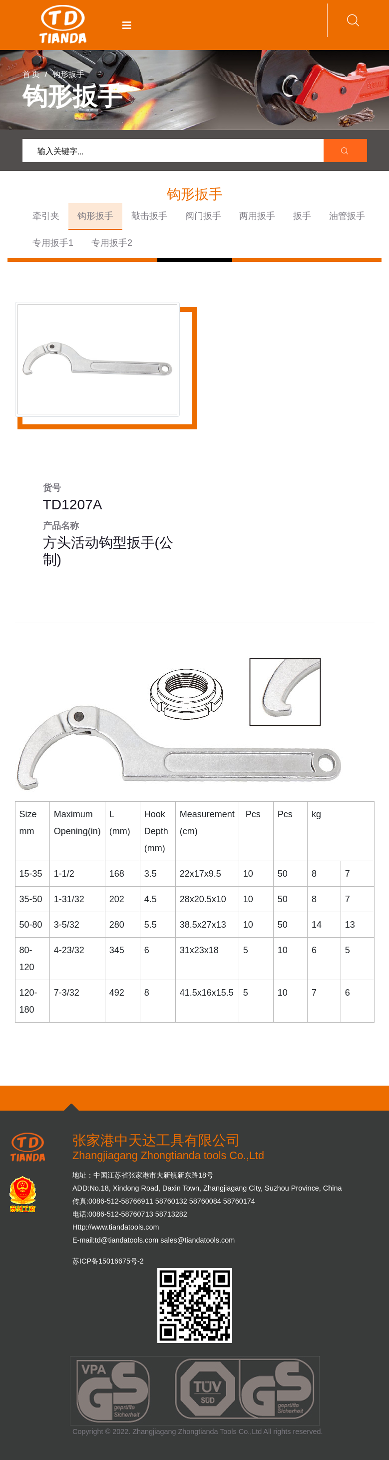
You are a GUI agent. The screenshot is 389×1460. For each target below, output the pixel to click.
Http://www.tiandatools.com (115, 1227)
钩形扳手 (95, 216)
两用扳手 (257, 216)
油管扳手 (347, 216)
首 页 (31, 73)
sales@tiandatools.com (197, 1240)
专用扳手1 (52, 243)
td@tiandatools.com (126, 1240)
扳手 (302, 216)
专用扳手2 (111, 243)
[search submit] (346, 151)
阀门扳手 (203, 216)
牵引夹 (45, 216)
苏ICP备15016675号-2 (108, 1261)
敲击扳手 (149, 216)
